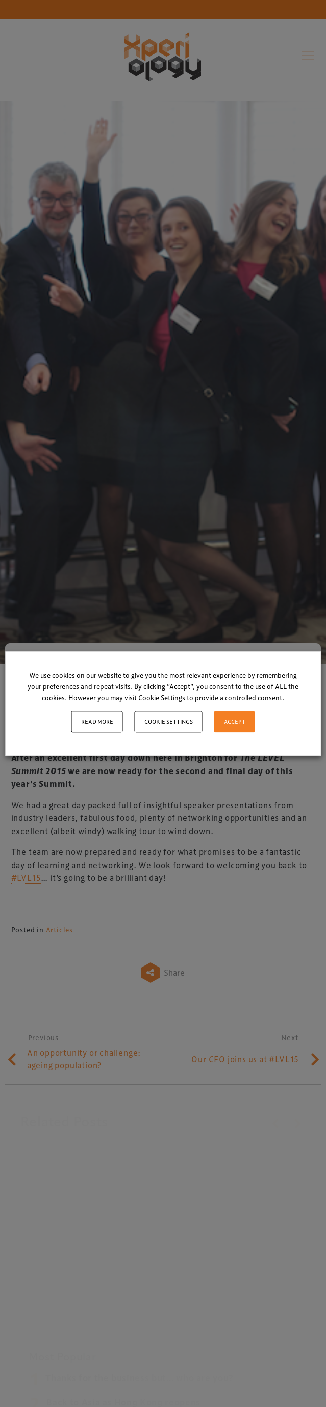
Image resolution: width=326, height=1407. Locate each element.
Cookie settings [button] (168, 721)
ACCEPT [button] (234, 721)
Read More (97, 721)
